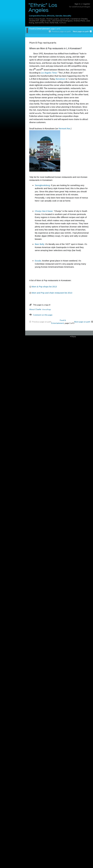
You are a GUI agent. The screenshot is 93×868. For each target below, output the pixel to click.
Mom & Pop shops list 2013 (44, 286)
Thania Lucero (52, 19)
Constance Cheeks (78, 19)
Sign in (77, 4)
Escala (38, 260)
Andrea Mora (79, 21)
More (73, 337)
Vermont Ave (64, 128)
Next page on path (81, 31)
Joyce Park (64, 19)
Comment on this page (42, 315)
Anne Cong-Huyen (37, 19)
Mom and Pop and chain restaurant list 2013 (52, 293)
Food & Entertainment (39, 28)
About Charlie (35, 309)
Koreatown (60, 79)
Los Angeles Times (49, 72)
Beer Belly (39, 244)
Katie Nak (54, 23)
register (86, 4)
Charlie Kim (34, 21)
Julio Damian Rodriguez (62, 21)
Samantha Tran (42, 23)
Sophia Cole (45, 21)
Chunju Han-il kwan (44, 211)
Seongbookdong (42, 185)
